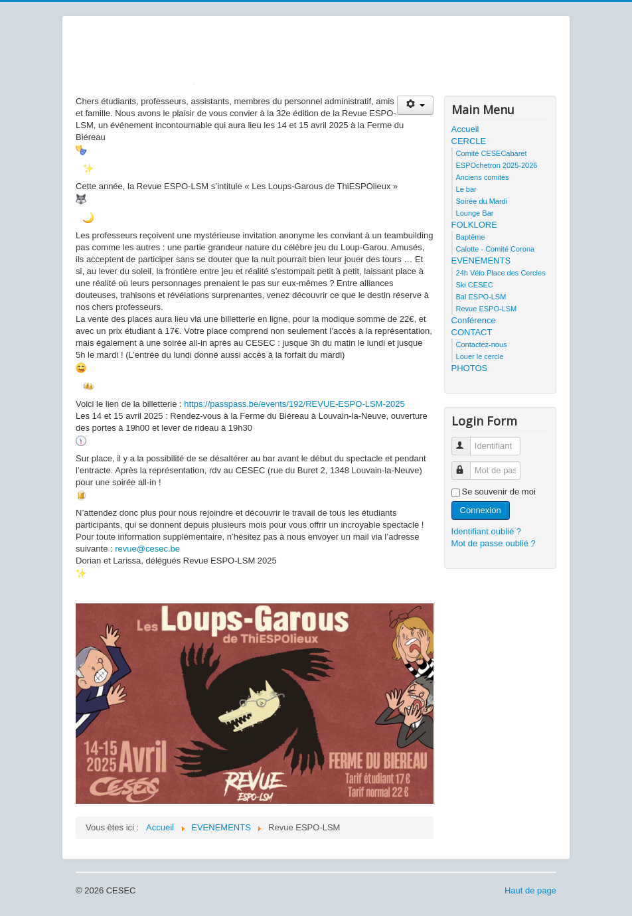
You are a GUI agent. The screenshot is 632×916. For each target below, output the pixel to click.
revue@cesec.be (147, 549)
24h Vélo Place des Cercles (501, 273)
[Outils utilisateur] (415, 105)
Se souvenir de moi (499, 491)
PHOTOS (469, 368)
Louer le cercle (480, 356)
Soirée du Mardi (482, 201)
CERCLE (469, 141)
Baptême (470, 237)
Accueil (465, 129)
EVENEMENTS (481, 261)
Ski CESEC (474, 285)
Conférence (473, 320)
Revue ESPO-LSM (486, 309)
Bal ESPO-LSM (481, 297)
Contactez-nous (481, 344)
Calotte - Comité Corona (495, 249)
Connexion (480, 510)
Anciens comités (482, 177)
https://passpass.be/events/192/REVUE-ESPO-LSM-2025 (294, 404)
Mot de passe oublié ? (493, 543)
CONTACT (472, 332)
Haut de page (530, 890)
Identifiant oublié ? (486, 531)
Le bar (466, 189)
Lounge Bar (475, 213)
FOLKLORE (474, 225)
